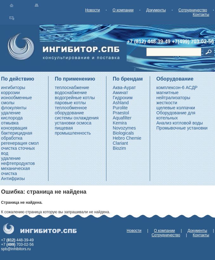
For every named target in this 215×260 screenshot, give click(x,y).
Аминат (120, 92)
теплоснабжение (72, 87)
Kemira (120, 122)
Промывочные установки (182, 127)
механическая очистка (15, 171)
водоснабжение (71, 92)
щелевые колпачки (175, 107)
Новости (92, 10)
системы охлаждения (76, 117)
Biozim (119, 148)
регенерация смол (20, 143)
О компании (122, 10)
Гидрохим (123, 97)
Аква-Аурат (124, 87)
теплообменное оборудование (71, 110)
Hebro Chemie (127, 138)
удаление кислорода (11, 115)
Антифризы (13, 178)
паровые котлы (70, 102)
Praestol (121, 112)
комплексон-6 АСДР (177, 87)
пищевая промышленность (73, 130)
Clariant (120, 143)
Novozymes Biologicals (124, 130)
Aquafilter (122, 117)
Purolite (120, 107)
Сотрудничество (193, 10)
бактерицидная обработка (16, 135)
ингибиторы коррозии (13, 90)
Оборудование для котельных (175, 115)
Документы (156, 10)
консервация (14, 127)
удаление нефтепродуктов (18, 161)
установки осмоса (73, 122)
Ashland (121, 102)
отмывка (9, 122)
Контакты (201, 14)
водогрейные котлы (75, 97)
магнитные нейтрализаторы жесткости (173, 97)
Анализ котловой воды (179, 122)
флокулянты (13, 107)
